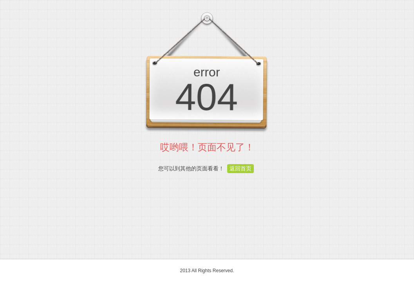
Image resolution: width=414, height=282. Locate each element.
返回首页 (240, 168)
